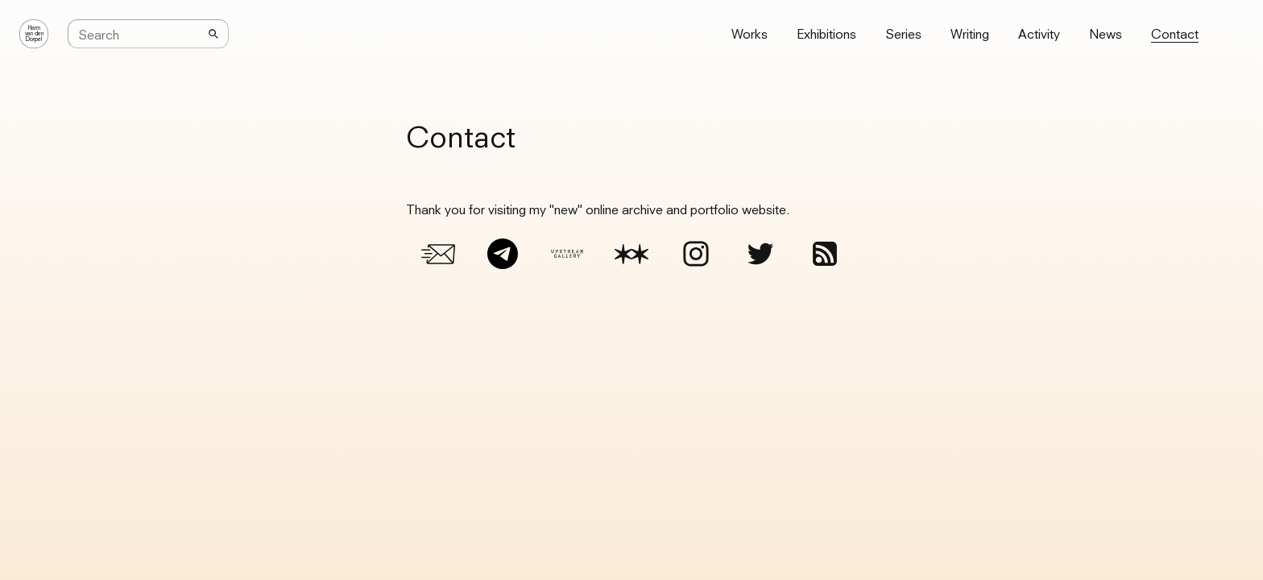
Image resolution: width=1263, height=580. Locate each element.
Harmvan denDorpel (34, 34)
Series (903, 34)
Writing (969, 34)
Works (749, 34)
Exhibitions (826, 34)
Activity (1039, 34)
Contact (1175, 34)
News (1105, 34)
